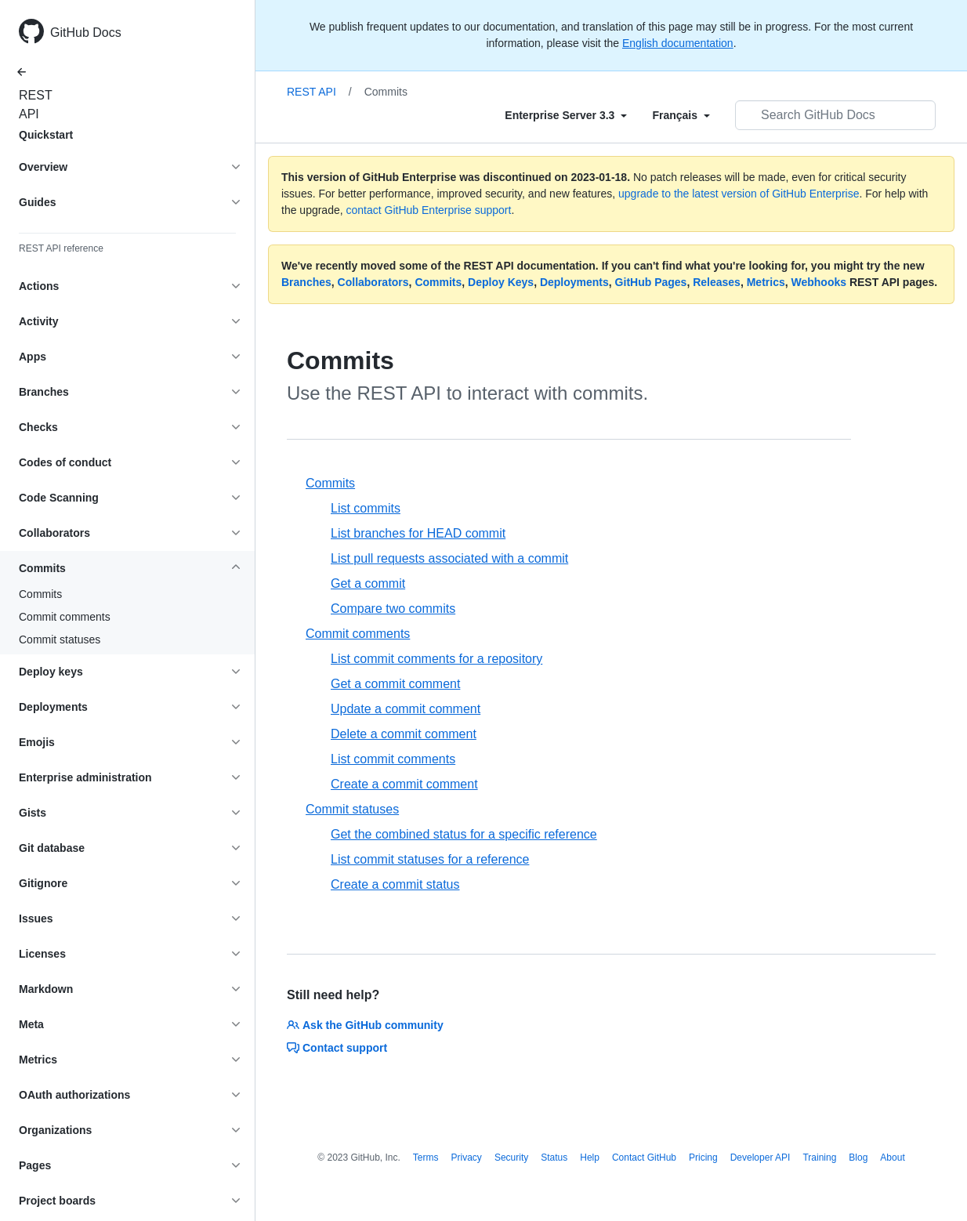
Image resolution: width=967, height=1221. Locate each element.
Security (511, 1157)
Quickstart (46, 135)
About (892, 1157)
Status (554, 1157)
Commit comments (64, 616)
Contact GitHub (644, 1157)
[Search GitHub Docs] (835, 115)
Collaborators (373, 282)
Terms (426, 1157)
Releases (717, 282)
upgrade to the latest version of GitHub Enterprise (738, 193)
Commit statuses (59, 639)
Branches (306, 282)
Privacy (466, 1157)
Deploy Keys (501, 282)
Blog (858, 1157)
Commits (40, 594)
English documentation (677, 43)
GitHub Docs (85, 32)
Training (819, 1157)
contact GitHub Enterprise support (429, 210)
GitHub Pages (651, 282)
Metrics (766, 282)
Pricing (703, 1157)
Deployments (574, 282)
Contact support (337, 1048)
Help (589, 1157)
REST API (31, 105)
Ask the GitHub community (365, 1025)
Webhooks (819, 282)
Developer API (760, 1157)
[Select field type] (565, 115)
